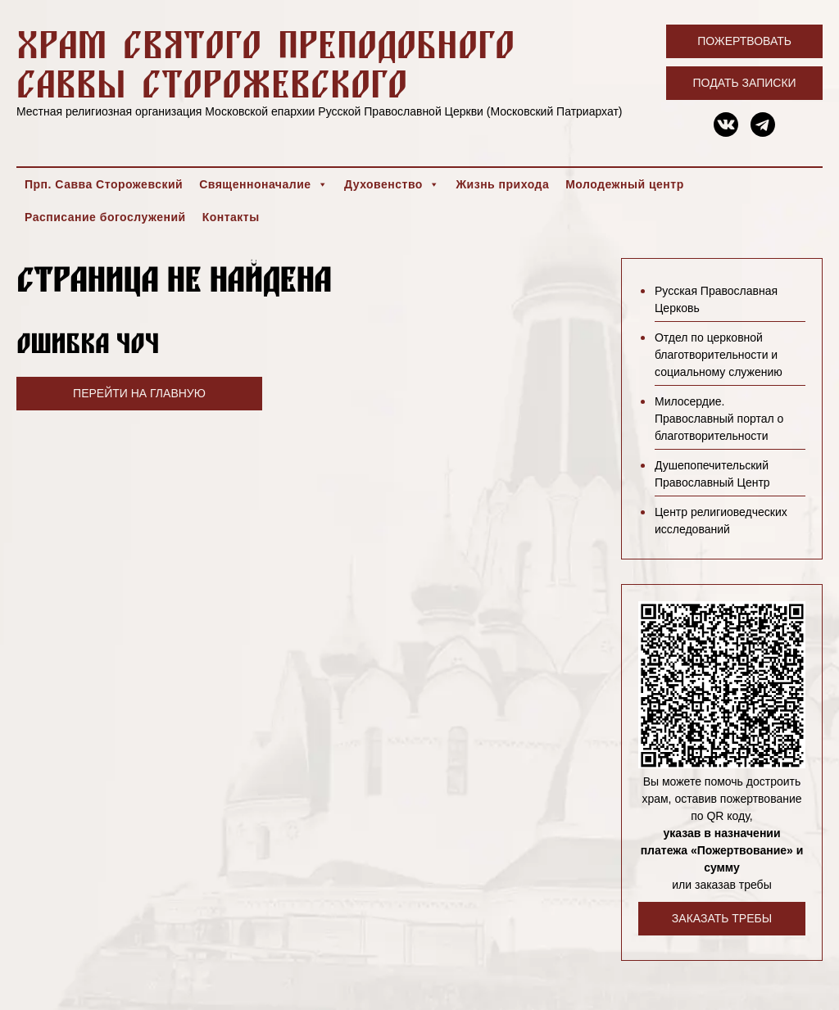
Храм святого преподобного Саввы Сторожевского (265, 63)
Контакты (231, 217)
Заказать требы (722, 918)
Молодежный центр (624, 184)
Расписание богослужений (105, 217)
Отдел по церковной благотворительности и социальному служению (718, 354)
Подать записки (744, 82)
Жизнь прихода (502, 184)
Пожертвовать (744, 41)
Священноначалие (263, 184)
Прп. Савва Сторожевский (104, 184)
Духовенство (391, 184)
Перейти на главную (139, 393)
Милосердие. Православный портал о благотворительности (719, 418)
